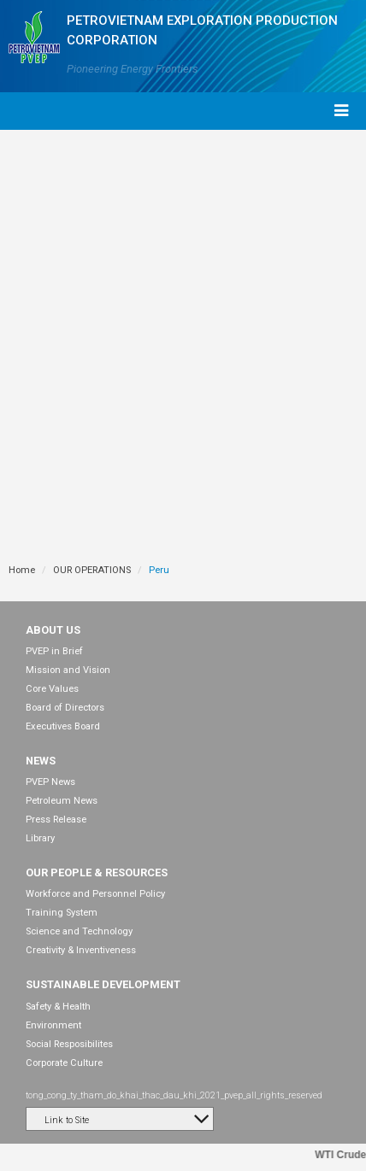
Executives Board (63, 726)
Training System (61, 912)
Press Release (56, 819)
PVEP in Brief (54, 651)
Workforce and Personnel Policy (95, 893)
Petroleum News (61, 800)
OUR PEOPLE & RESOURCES (97, 872)
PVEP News (50, 781)
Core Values (52, 688)
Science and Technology (79, 931)
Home (22, 570)
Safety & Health (58, 1006)
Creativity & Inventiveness (81, 950)
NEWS (41, 760)
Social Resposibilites (69, 1044)
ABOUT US (53, 630)
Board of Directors (65, 707)
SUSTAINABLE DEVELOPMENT (103, 984)
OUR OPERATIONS (92, 570)
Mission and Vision (68, 670)
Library (40, 838)
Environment (53, 1025)
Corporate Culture (64, 1063)
